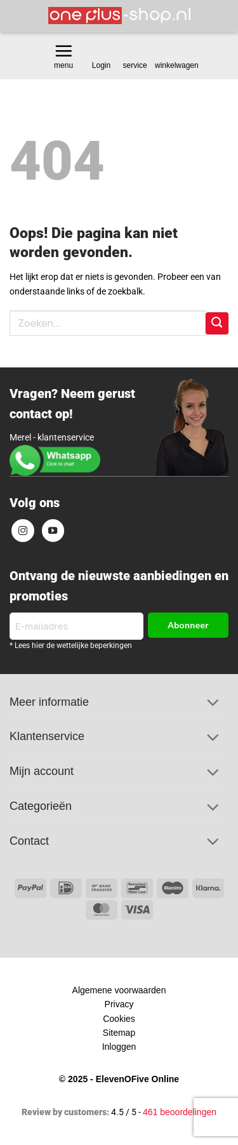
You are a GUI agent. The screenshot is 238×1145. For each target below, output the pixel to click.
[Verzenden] (217, 323)
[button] (63, 51)
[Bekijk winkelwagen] (177, 51)
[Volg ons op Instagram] (22, 530)
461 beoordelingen (179, 1112)
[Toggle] (212, 704)
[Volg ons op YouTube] (53, 530)
